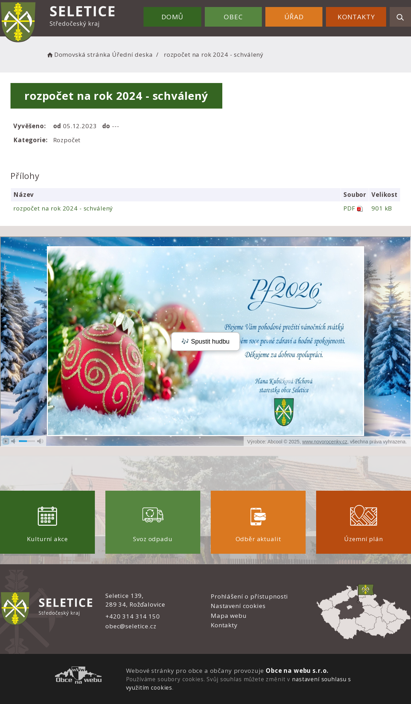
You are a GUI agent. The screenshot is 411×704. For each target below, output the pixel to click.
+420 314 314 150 (132, 616)
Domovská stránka (78, 54)
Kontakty (356, 16)
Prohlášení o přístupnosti (249, 596)
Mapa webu (229, 616)
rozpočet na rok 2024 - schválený (63, 208)
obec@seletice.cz (130, 626)
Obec (233, 16)
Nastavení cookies (238, 606)
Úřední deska (132, 54)
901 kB (381, 208)
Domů (172, 16)
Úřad (294, 16)
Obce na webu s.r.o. (297, 671)
